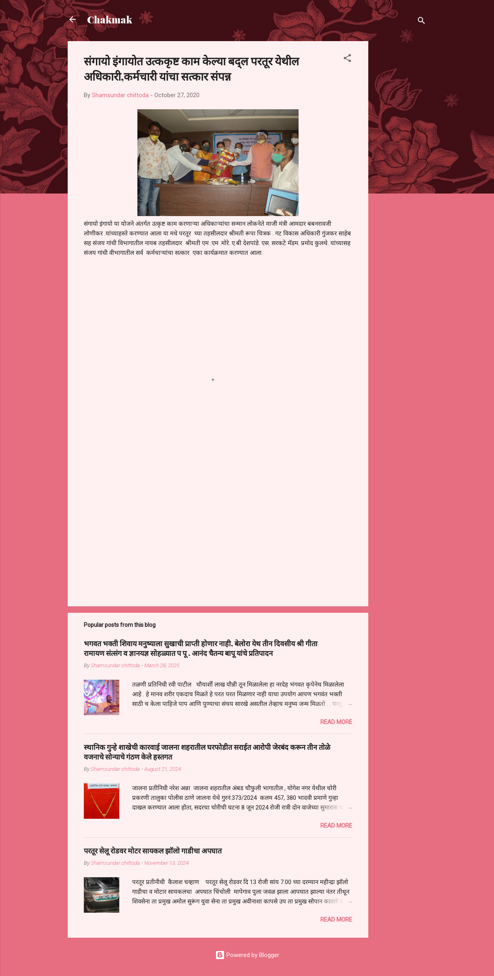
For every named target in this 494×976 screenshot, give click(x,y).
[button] (347, 59)
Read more (336, 722)
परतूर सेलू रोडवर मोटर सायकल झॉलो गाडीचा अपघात (153, 850)
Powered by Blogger (247, 955)
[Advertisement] (400, 162)
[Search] (421, 22)
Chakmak (109, 19)
